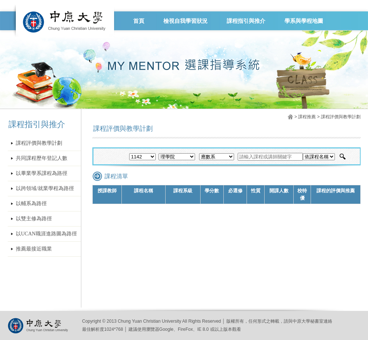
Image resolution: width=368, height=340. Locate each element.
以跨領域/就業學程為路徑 (45, 188)
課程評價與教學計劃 (39, 143)
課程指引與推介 (246, 21)
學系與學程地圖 (303, 21)
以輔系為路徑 (31, 203)
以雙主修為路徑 (34, 218)
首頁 (138, 21)
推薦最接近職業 (34, 249)
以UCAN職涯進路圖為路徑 (46, 233)
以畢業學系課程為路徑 (41, 173)
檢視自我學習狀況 (185, 21)
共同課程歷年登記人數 (41, 158)
